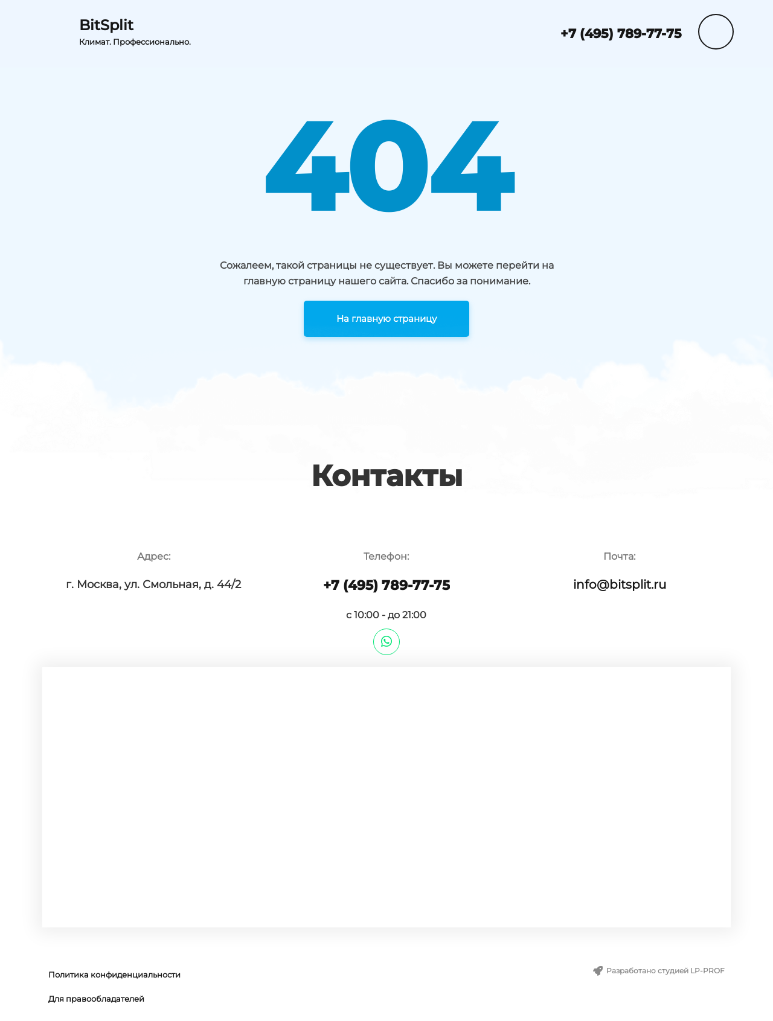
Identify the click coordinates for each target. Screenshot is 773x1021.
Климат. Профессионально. (135, 41)
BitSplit (106, 25)
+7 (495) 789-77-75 (621, 33)
